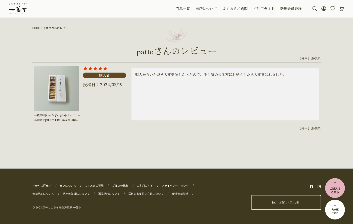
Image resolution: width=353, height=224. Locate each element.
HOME (36, 28)
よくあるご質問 (235, 8)
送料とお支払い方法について (145, 193)
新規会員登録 (291, 8)
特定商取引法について (76, 193)
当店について (206, 8)
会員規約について (43, 193)
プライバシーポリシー (175, 185)
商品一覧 (183, 8)
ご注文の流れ (120, 185)
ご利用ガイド (264, 8)
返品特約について (109, 193)
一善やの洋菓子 (41, 185)
